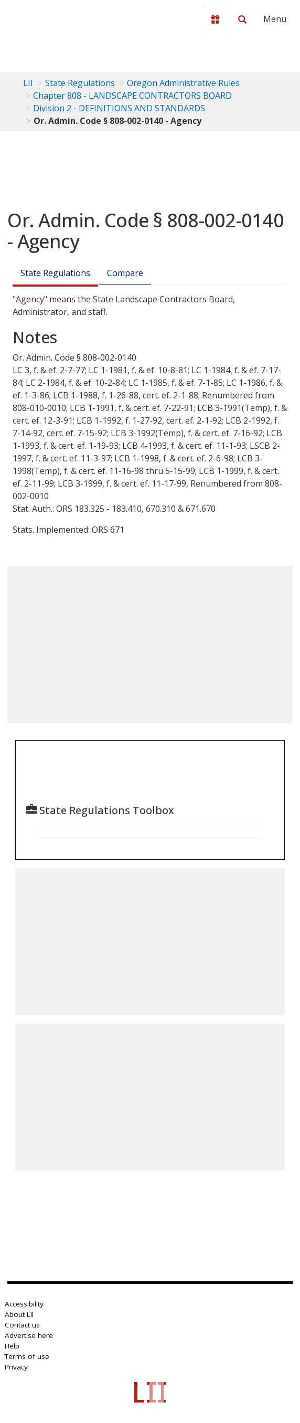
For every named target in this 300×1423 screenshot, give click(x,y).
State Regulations (80, 83)
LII (28, 83)
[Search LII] (242, 19)
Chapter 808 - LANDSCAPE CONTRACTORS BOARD (132, 95)
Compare (125, 273)
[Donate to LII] (215, 19)
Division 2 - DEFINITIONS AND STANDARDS (119, 108)
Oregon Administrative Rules (183, 83)
